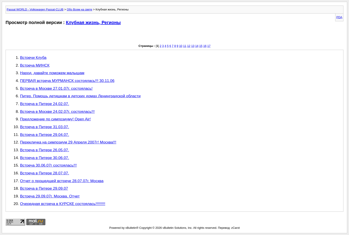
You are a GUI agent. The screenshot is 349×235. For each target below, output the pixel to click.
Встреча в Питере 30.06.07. (44, 157)
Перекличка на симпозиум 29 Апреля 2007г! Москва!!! (68, 142)
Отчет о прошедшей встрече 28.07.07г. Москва (61, 181)
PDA (339, 17)
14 (196, 46)
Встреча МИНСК (34, 65)
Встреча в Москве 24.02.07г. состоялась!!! (57, 111)
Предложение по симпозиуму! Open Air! (55, 119)
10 (180, 46)
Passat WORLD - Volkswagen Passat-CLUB (35, 9)
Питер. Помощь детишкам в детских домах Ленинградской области (80, 96)
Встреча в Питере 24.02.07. (44, 104)
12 (188, 46)
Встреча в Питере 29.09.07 (44, 188)
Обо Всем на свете (79, 9)
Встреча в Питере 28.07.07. (44, 173)
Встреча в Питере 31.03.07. (44, 127)
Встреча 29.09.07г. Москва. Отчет (50, 196)
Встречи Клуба (33, 57)
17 (208, 46)
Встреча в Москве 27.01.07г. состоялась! (56, 88)
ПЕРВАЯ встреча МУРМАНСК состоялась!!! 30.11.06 (67, 80)
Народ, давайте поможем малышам (52, 73)
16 (204, 46)
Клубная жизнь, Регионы (93, 22)
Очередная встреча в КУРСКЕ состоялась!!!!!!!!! (62, 203)
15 (200, 46)
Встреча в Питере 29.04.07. (44, 134)
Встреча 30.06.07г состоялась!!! (48, 165)
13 (192, 46)
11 (184, 46)
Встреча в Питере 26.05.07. (44, 150)
